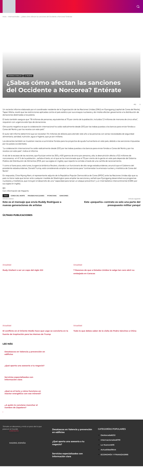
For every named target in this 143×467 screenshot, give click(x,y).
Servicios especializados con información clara (24, 381)
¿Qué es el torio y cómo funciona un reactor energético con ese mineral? (22, 394)
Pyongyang (52, 196)
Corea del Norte (18, 196)
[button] (138, 6)
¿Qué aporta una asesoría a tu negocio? (23, 368)
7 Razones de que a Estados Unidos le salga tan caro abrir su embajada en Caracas (105, 271)
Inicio (4, 17)
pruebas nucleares (36, 196)
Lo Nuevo (28, 76)
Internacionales (13, 17)
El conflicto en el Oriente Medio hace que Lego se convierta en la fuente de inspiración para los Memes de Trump (36, 334)
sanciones (63, 196)
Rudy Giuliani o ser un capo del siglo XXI (30, 269)
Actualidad (7, 265)
